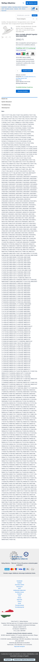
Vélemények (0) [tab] (6, 107)
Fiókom (19, 601)
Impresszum (25, 7)
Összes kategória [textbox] (25, 19)
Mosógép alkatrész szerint (24, 22)
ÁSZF (3, 8)
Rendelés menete (9, 8)
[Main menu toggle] (31, 3)
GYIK (20, 8)
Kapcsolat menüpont (19, 646)
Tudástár (16, 8)
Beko (20, 80)
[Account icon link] (36, 9)
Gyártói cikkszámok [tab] (7, 101)
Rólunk (23, 8)
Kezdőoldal (4, 7)
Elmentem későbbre (23, 91)
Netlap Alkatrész (8, 3)
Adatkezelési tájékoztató (19, 590)
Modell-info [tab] (4, 98)
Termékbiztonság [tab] (6, 104)
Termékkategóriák (19, 607)
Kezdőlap (4, 22)
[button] (23, 3)
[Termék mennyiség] (18, 70)
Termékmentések (19, 605)
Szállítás (10, 7)
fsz (35, 76)
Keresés (34, 15)
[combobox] (26, 19)
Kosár (19, 603)
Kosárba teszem (27, 70)
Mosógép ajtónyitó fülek (21, 78)
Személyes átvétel (16, 7)
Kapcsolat (4, 10)
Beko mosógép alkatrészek (27, 76)
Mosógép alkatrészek (12, 22)
